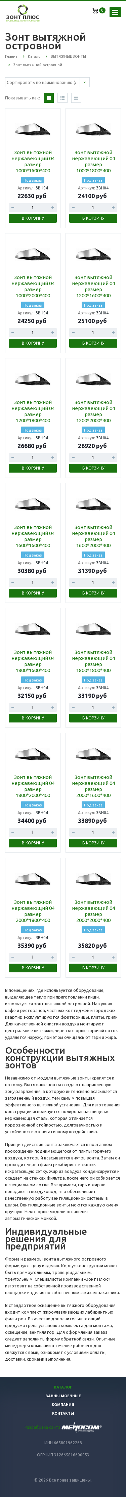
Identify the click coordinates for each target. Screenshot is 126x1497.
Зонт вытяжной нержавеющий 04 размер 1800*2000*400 (32, 786)
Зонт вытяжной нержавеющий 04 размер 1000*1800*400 (93, 161)
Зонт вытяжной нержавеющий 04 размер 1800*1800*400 (93, 661)
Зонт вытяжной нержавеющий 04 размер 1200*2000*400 (93, 411)
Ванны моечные (63, 1396)
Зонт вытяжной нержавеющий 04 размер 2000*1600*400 (93, 786)
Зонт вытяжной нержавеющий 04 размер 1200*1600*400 (93, 286)
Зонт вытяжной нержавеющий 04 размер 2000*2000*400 (93, 911)
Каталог (63, 1387)
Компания (63, 1405)
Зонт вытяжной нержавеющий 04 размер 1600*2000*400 (93, 536)
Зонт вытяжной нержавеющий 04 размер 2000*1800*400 (32, 911)
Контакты (63, 1413)
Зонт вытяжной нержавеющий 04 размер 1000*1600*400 (32, 161)
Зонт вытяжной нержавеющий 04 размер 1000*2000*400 (32, 286)
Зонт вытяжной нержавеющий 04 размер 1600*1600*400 (32, 536)
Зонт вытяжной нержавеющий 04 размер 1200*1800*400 (32, 411)
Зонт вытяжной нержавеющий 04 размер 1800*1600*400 (32, 661)
